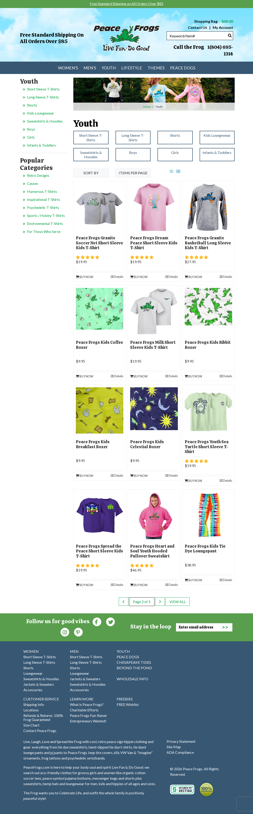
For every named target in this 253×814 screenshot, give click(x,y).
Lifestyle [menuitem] (131, 67)
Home (147, 106)
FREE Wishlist (128, 704)
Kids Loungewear (40, 113)
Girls (31, 137)
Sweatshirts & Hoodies (45, 121)
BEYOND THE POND (134, 668)
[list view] (171, 171)
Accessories (32, 690)
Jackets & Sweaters (38, 684)
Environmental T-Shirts (45, 223)
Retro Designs (38, 175)
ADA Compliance (180, 752)
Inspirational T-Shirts (43, 199)
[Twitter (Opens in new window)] (110, 621)
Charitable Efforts (84, 710)
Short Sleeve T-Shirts (43, 89)
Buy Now (84, 277)
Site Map (174, 747)
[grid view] (178, 171)
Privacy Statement (181, 741)
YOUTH (123, 651)
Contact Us (197, 27)
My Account (222, 27)
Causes (32, 183)
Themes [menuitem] (156, 67)
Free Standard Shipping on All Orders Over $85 (52, 38)
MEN (74, 651)
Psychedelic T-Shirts (43, 207)
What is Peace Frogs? (87, 704)
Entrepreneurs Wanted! (88, 721)
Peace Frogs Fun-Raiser (88, 715)
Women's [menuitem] (68, 67)
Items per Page (133, 173)
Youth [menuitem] (109, 67)
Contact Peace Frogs (39, 730)
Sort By (91, 173)
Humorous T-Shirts (42, 191)
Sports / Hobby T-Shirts (46, 215)
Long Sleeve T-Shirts (43, 97)
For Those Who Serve (43, 231)
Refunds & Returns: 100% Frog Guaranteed (43, 717)
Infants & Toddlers (41, 145)
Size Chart (31, 725)
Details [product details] (117, 277)
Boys (31, 129)
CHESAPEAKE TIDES (134, 662)
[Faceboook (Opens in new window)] (96, 621)
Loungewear (33, 673)
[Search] (230, 35)
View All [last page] (177, 601)
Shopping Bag (213, 21)
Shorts (32, 105)
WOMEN (31, 651)
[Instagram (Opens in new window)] (64, 631)
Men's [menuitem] (89, 67)
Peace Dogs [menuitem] (182, 67)
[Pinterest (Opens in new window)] (78, 631)
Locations (31, 710)
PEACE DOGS (128, 657)
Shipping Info (33, 704)
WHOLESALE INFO (132, 679)
